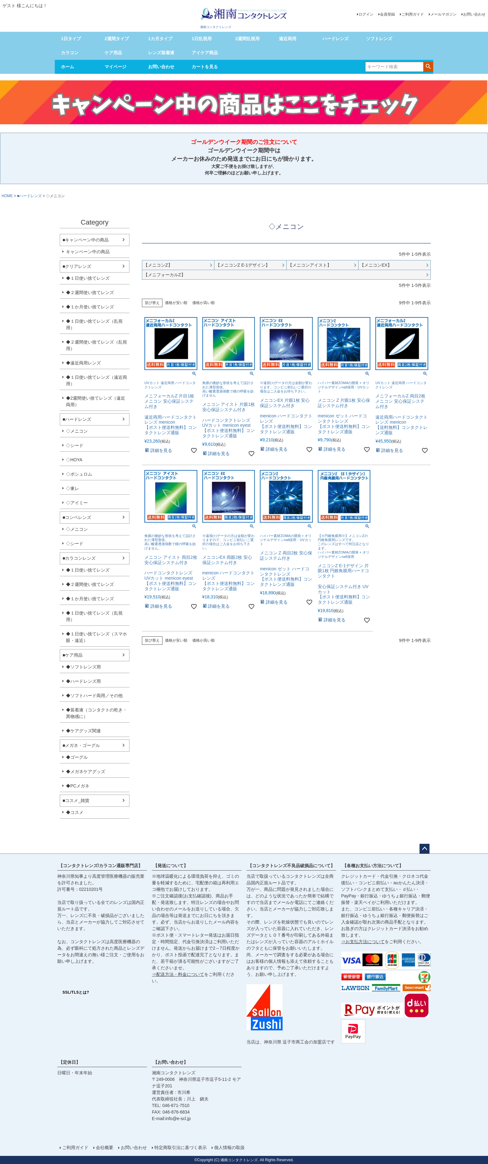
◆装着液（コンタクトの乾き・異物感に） (96, 713)
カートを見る (205, 66)
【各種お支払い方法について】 (372, 865)
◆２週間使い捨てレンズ (90, 292)
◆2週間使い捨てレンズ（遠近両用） (95, 401)
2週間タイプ (117, 38)
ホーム (67, 66)
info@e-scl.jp (178, 1118)
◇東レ (72, 488)
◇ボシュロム (79, 474)
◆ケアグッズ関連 (83, 730)
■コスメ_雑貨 (76, 800)
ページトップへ (424, 849)
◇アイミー (77, 502)
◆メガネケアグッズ (85, 771)
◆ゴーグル (77, 757)
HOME (7, 196)
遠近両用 (287, 38)
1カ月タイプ (160, 38)
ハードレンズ (335, 38)
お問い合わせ (474, 14)
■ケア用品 (72, 655)
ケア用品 (113, 52)
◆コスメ (74, 812)
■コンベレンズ (77, 517)
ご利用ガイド (412, 14)
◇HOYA (74, 459)
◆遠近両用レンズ (83, 362)
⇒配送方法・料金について (178, 974)
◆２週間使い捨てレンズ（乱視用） (96, 345)
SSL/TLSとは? (76, 992)
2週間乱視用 (247, 38)
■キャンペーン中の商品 (86, 239)
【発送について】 (170, 865)
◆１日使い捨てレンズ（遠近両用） (96, 380)
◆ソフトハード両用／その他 (94, 695)
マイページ (115, 66)
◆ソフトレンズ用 (83, 666)
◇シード (74, 445)
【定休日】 (69, 1062)
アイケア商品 (205, 52)
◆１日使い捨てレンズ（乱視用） (94, 324)
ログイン (366, 14)
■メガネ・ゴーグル (81, 745)
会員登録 (387, 14)
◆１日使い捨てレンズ (88, 278)
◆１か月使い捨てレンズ (90, 306)
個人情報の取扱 (229, 1147)
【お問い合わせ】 (170, 1062)
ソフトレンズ (379, 38)
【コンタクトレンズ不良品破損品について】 (291, 865)
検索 (428, 66)
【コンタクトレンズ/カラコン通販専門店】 (101, 865)
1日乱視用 (202, 38)
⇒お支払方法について (363, 941)
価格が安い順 (176, 303)
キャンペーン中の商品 (88, 251)
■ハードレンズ (29, 196)
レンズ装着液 (161, 52)
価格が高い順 (203, 303)
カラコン (69, 52)
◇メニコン (77, 431)
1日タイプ (71, 38)
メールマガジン (443, 14)
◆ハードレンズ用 (83, 681)
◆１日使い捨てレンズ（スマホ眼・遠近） (96, 637)
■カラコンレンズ (79, 558)
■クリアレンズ (77, 266)
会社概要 (104, 1147)
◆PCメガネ (77, 785)
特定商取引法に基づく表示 (180, 1147)
